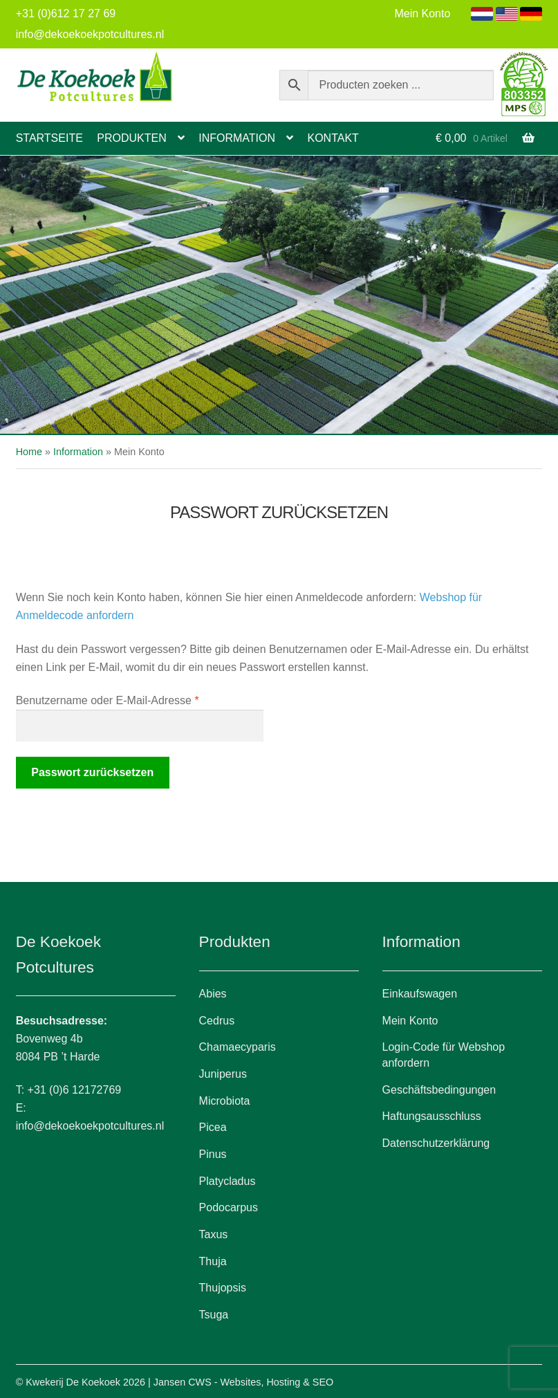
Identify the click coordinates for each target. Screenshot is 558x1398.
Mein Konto (422, 13)
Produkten (131, 138)
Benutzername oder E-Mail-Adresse (135, 699)
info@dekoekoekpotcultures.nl (90, 34)
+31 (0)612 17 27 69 (66, 13)
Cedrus (217, 1021)
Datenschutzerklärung (436, 1143)
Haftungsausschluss (431, 1116)
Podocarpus (228, 1207)
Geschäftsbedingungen (439, 1090)
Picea (213, 1127)
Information (236, 138)
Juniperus (223, 1074)
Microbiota (224, 1101)
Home (29, 451)
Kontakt (332, 138)
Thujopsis (222, 1288)
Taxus (213, 1234)
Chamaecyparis (237, 1047)
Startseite (49, 138)
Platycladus (227, 1181)
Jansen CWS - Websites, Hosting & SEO (243, 1382)
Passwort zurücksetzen (92, 772)
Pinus (213, 1154)
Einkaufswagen (420, 994)
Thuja (213, 1261)
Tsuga (214, 1315)
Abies (213, 994)
